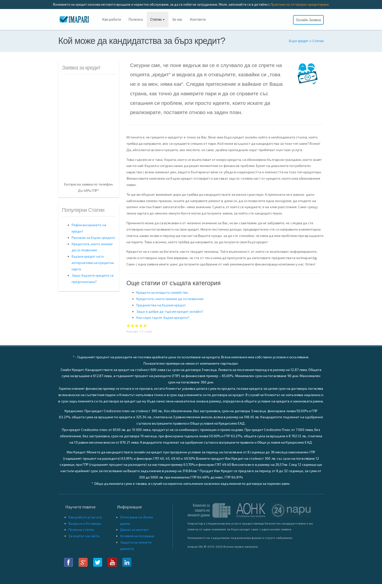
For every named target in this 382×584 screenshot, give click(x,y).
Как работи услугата (85, 517)
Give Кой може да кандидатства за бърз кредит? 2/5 (133, 325)
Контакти (198, 19)
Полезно (135, 19)
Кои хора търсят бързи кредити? (162, 317)
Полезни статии (81, 529)
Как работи (111, 19)
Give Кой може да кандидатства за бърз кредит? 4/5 (141, 325)
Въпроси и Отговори (84, 523)
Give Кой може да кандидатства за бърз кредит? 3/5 (137, 325)
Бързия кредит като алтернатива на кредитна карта (93, 262)
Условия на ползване (137, 536)
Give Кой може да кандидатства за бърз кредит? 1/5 (128, 325)
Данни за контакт (134, 529)
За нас (177, 19)
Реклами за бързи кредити (93, 237)
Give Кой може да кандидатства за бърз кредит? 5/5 (145, 325)
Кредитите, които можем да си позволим (169, 299)
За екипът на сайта (83, 536)
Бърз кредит (299, 41)
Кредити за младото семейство (162, 292)
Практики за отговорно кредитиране (300, 4)
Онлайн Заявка (308, 20)
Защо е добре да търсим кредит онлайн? (169, 311)
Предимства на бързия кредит (161, 305)
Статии (157, 19)
